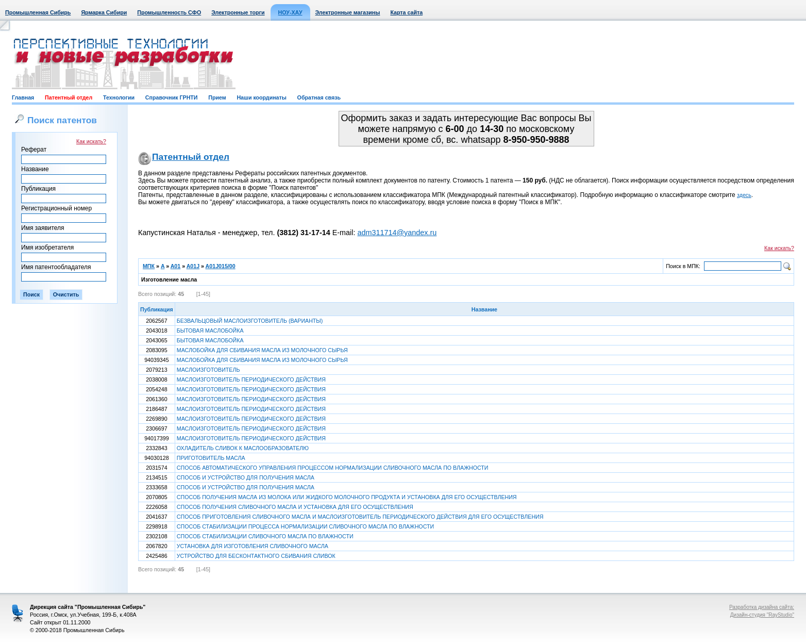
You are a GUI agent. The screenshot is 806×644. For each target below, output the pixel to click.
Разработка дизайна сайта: (761, 607)
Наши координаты (261, 97)
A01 (176, 266)
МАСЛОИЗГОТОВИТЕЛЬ (208, 370)
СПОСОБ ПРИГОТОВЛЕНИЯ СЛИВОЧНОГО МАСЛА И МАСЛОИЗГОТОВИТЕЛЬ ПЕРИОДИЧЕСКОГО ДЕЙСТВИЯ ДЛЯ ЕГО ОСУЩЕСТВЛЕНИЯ (360, 517)
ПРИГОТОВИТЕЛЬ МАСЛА (211, 458)
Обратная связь (319, 97)
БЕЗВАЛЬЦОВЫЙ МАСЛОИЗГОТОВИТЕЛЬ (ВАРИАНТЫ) (250, 321)
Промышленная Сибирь (38, 12)
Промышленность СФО (169, 12)
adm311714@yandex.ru (396, 232)
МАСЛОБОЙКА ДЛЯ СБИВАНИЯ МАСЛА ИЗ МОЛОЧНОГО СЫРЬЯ (262, 350)
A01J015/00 (221, 266)
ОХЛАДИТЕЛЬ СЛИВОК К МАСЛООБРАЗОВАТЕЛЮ (243, 448)
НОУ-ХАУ (290, 12)
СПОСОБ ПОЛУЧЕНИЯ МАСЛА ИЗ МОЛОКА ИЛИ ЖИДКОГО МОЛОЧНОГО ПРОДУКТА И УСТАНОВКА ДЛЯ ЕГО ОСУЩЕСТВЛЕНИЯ (347, 497)
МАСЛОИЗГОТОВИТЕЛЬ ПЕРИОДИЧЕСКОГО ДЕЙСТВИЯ (251, 379)
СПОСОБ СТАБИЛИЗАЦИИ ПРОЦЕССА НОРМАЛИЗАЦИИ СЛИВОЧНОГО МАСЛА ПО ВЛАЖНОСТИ (305, 526)
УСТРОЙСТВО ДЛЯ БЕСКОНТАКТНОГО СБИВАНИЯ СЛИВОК (256, 556)
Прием (217, 97)
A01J (193, 266)
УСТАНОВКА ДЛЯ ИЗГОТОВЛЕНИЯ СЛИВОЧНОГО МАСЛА (252, 546)
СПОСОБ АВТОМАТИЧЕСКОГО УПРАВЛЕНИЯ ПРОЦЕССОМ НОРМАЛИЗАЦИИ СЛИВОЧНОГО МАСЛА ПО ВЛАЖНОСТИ (333, 468)
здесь (744, 195)
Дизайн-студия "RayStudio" (762, 615)
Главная (23, 97)
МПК (149, 266)
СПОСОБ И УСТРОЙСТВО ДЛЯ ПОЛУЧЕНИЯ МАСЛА (245, 477)
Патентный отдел (68, 97)
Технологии (119, 97)
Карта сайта (406, 12)
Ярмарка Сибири (104, 12)
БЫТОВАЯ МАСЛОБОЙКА (210, 330)
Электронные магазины (347, 12)
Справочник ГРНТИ (171, 97)
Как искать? (91, 141)
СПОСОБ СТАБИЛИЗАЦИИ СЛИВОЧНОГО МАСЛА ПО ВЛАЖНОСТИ (265, 536)
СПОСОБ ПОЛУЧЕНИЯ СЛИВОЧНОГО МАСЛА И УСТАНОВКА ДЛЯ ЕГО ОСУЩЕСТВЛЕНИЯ (295, 507)
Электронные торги (237, 12)
